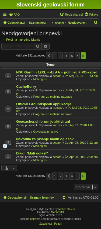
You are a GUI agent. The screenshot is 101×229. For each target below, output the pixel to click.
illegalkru (58, 107)
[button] (48, 55)
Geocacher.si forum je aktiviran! (43, 121)
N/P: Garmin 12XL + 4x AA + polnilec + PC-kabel (56, 72)
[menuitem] (14, 14)
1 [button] (55, 55)
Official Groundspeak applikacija (43, 104)
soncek (57, 90)
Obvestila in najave (45, 131)
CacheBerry (26, 86)
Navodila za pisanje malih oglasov (45, 139)
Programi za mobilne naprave (52, 96)
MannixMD (57, 212)
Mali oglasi (40, 79)
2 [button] (60, 55)
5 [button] (77, 55)
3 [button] (66, 55)
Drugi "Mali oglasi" (32, 153)
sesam (57, 75)
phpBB (34, 218)
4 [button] (72, 55)
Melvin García (66, 209)
